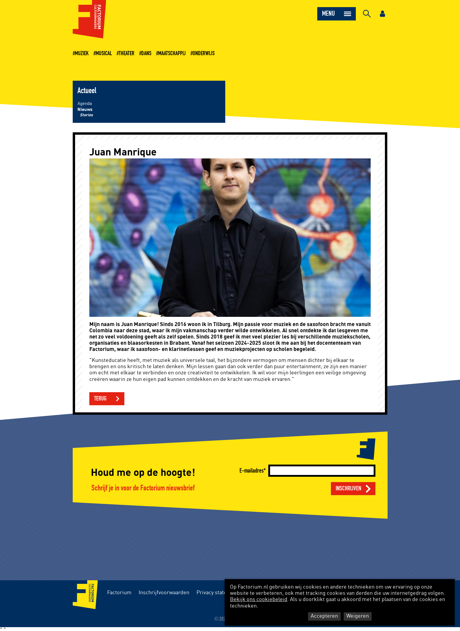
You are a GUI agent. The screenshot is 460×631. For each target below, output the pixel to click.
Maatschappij (172, 53)
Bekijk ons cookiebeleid (258, 599)
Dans (146, 53)
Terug (100, 398)
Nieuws (85, 109)
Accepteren (324, 616)
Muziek (82, 53)
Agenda (84, 103)
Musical (104, 53)
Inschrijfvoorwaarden (164, 592)
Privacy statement (217, 592)
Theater (126, 53)
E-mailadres (251, 471)
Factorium (119, 592)
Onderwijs (204, 53)
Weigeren (357, 616)
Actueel (86, 91)
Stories (86, 115)
